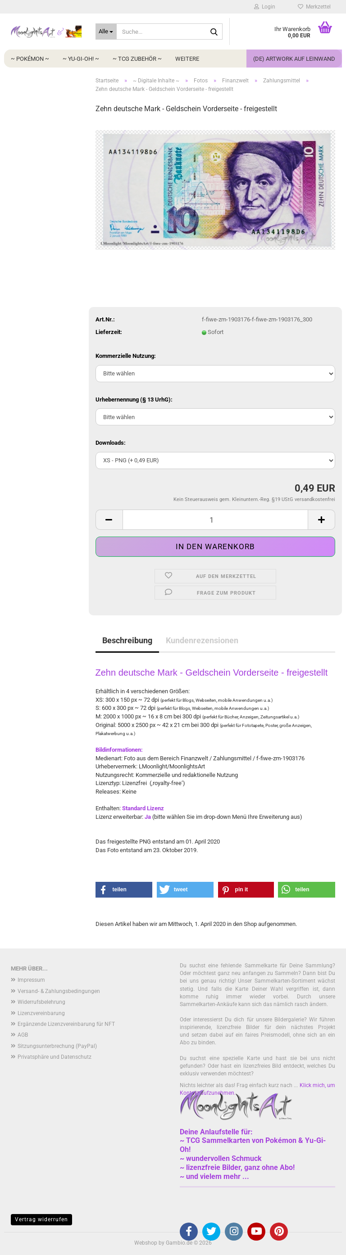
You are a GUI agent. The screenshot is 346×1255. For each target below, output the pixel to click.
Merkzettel (314, 7)
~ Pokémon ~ (30, 58)
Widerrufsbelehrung (41, 1002)
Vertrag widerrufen (41, 1219)
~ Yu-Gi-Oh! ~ (81, 58)
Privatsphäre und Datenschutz (54, 1057)
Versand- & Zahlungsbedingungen (59, 991)
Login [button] (264, 7)
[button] (109, 520)
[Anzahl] (216, 520)
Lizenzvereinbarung (41, 1013)
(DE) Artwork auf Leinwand (294, 58)
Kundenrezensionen (202, 640)
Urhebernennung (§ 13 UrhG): (134, 399)
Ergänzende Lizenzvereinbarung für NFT (66, 1024)
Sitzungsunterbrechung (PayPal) (57, 1046)
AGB (23, 1035)
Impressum (31, 980)
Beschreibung (127, 640)
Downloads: (111, 442)
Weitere (187, 58)
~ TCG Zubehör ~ (137, 58)
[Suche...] (106, 31)
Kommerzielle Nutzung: (126, 355)
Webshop (145, 1243)
